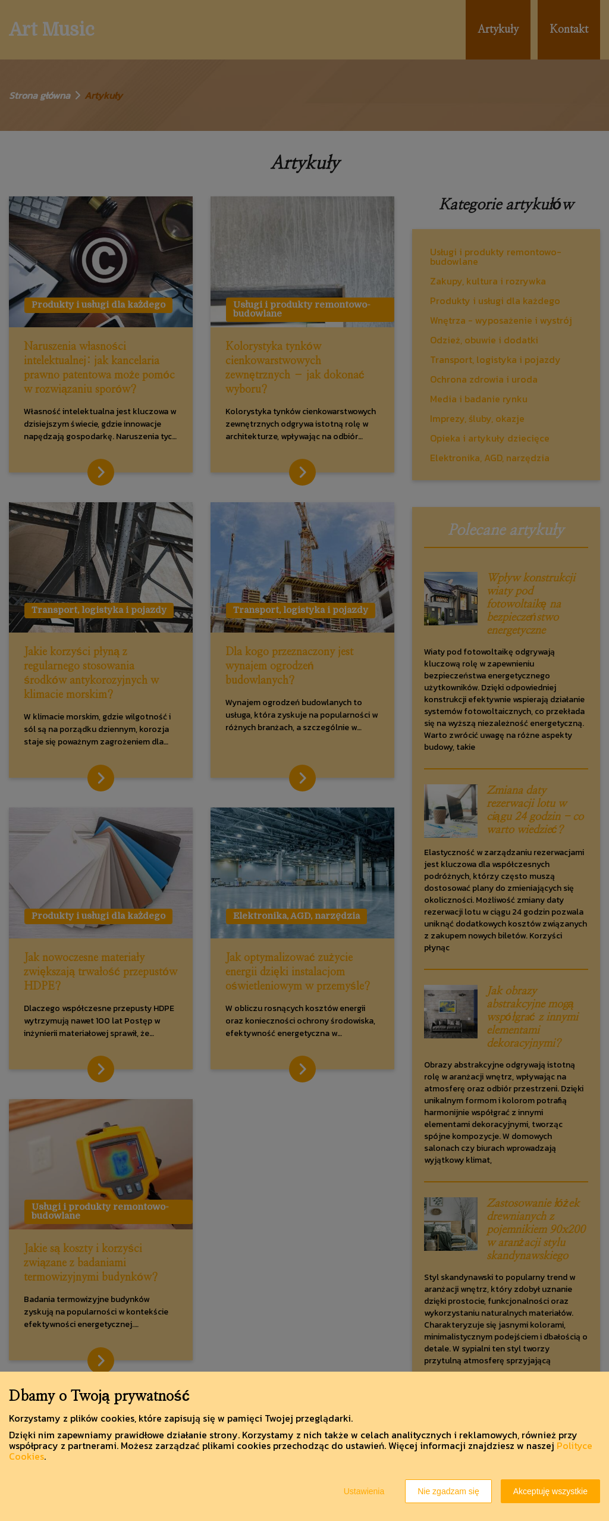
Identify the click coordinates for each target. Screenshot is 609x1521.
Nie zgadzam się (448, 1491)
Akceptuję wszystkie (550, 1491)
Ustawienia (364, 1491)
